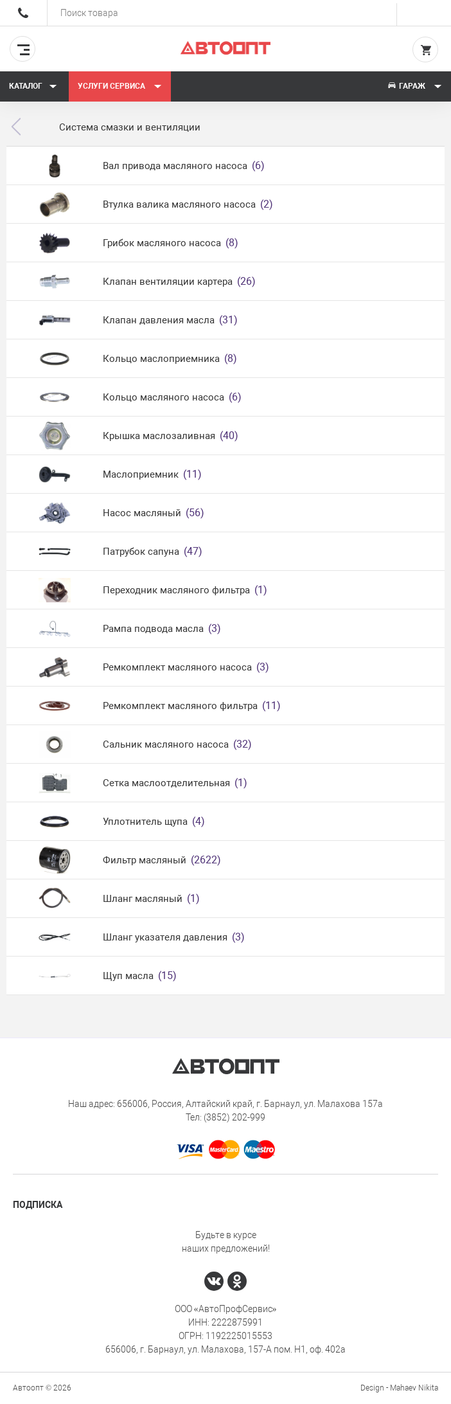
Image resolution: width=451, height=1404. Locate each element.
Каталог (33, 86)
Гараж (414, 86)
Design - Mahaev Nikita (399, 1387)
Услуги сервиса (120, 86)
